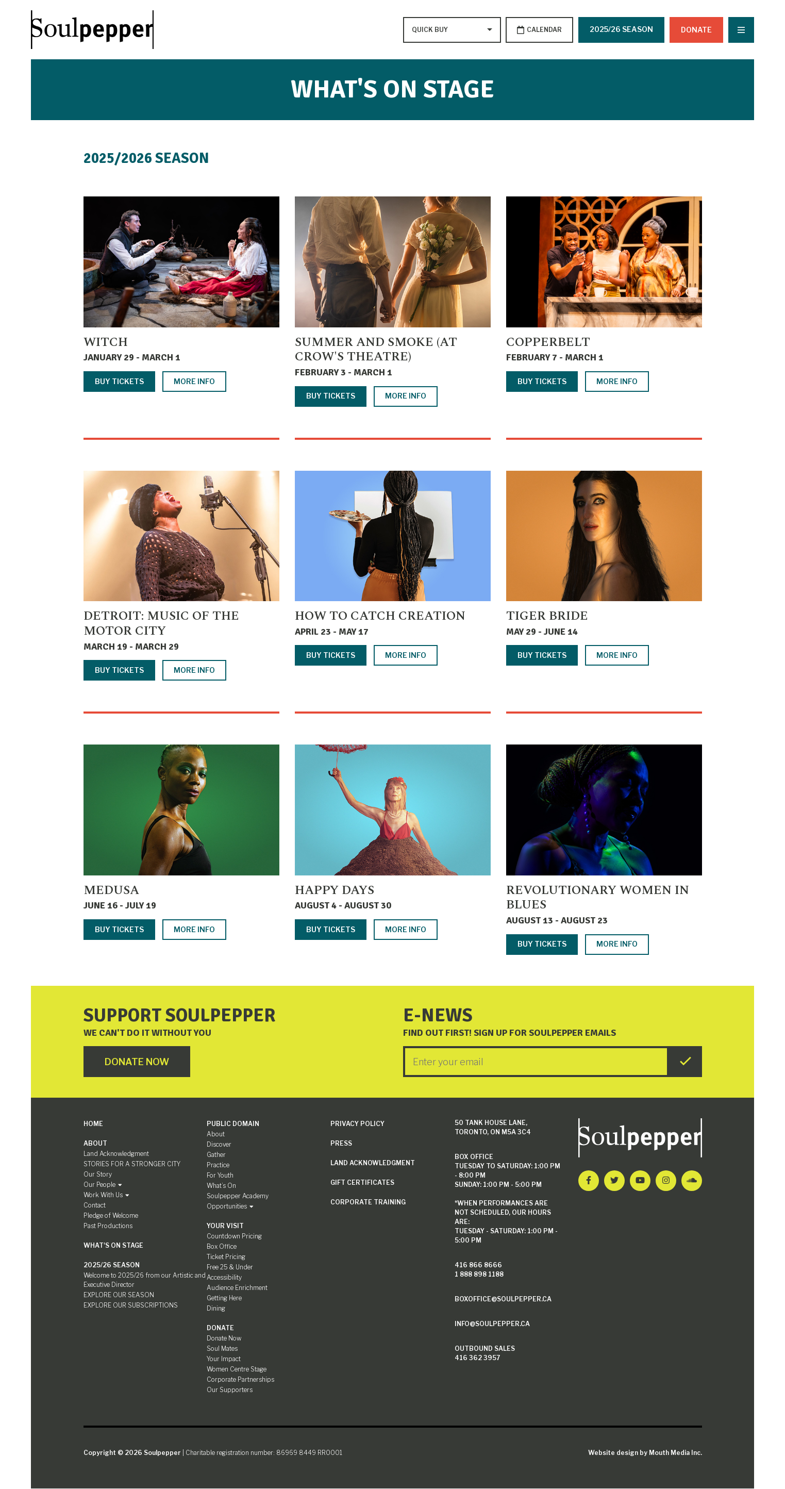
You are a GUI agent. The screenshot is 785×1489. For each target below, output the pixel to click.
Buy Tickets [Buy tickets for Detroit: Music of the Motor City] (119, 670)
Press (341, 1144)
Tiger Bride (547, 616)
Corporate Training (368, 1202)
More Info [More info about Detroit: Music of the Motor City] (194, 670)
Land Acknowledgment (116, 1154)
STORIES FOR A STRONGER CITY (131, 1164)
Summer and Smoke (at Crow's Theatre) (376, 350)
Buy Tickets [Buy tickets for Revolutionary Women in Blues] (541, 944)
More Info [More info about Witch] (194, 381)
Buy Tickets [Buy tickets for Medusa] (119, 929)
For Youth (220, 1176)
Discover (219, 1145)
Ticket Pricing (226, 1257)
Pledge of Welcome (110, 1216)
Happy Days (334, 890)
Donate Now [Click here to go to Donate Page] (137, 1061)
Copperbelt (548, 342)
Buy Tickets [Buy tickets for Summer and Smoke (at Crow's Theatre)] (330, 396)
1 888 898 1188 (479, 1275)
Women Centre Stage (236, 1370)
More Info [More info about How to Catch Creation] (405, 655)
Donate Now (224, 1339)
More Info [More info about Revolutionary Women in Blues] (617, 944)
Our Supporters (230, 1390)
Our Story (97, 1175)
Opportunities (230, 1207)
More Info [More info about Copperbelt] (617, 381)
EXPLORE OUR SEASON (118, 1295)
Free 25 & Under (230, 1267)
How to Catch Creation (380, 616)
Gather (216, 1155)
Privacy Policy (357, 1124)
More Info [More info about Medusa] (194, 929)
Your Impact (224, 1359)
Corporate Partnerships (240, 1380)
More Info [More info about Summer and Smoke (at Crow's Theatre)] (405, 396)
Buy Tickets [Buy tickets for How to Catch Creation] (330, 655)
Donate (696, 29)
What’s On (221, 1186)
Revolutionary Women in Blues (597, 898)
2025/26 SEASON (621, 29)
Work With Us (106, 1195)
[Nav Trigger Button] (741, 30)
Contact (94, 1206)
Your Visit (225, 1226)
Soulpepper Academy (238, 1196)
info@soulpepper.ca (492, 1324)
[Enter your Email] (536, 1062)
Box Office (222, 1247)
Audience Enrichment (237, 1288)
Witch (105, 342)
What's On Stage (113, 1246)
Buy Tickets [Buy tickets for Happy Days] (330, 929)
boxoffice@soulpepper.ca (503, 1299)
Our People (102, 1185)
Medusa (111, 890)
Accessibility (224, 1278)
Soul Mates (222, 1349)
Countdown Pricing (234, 1236)
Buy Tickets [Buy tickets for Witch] (119, 381)
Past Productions (107, 1226)
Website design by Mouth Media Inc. (645, 1453)
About (95, 1144)
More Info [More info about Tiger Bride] (617, 655)
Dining (216, 1309)
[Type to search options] (430, 30)
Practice (218, 1165)
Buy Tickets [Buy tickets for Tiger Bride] (541, 655)
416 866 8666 (478, 1265)
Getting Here (224, 1298)
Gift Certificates (362, 1183)
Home (93, 1124)
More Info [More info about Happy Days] (405, 929)
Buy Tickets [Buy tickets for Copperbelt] (541, 381)
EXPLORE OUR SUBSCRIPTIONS (130, 1306)
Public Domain (233, 1124)
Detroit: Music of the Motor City (161, 624)
